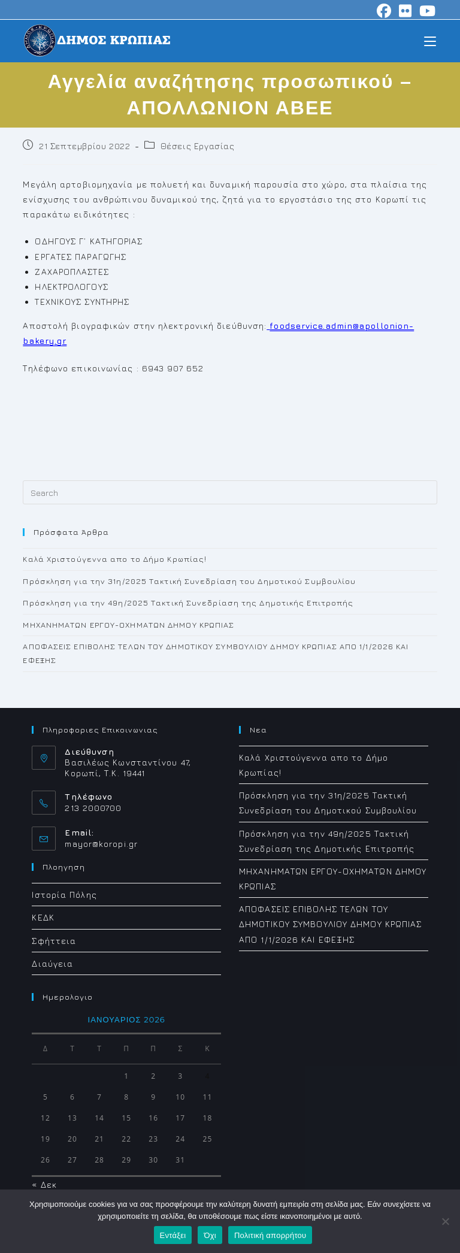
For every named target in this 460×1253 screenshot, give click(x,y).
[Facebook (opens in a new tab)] (384, 11)
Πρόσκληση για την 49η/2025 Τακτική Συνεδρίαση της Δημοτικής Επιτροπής (188, 602)
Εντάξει (173, 1235)
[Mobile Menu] (430, 40)
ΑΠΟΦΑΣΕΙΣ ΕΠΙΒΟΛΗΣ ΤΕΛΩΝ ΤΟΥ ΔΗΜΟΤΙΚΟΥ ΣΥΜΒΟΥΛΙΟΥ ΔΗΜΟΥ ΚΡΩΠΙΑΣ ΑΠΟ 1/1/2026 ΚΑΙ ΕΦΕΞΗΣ (330, 924)
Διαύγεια (52, 963)
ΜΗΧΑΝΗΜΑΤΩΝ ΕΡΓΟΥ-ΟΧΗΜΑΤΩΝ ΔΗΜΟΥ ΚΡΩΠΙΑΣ (128, 624)
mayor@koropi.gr (101, 844)
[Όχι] (445, 1221)
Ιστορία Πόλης (64, 894)
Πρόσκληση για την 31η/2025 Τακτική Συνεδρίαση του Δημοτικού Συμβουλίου (189, 581)
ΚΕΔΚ (43, 917)
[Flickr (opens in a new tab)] (405, 11)
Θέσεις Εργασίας (198, 146)
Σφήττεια (54, 941)
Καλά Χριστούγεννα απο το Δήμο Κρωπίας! (115, 559)
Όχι (210, 1235)
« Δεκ (44, 1184)
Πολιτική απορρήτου (270, 1235)
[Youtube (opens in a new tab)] (426, 11)
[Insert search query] (230, 492)
